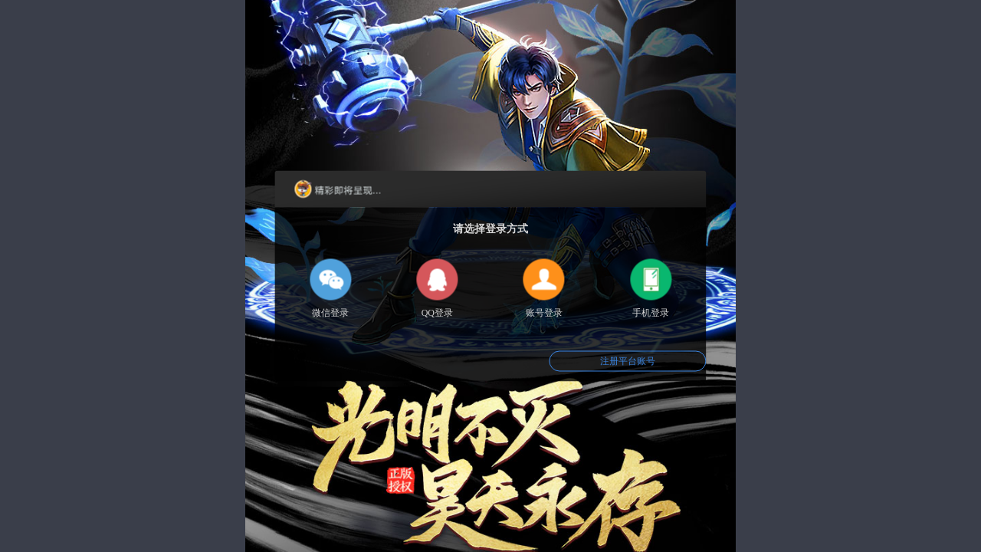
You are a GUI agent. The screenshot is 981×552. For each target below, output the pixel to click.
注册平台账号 (627, 361)
